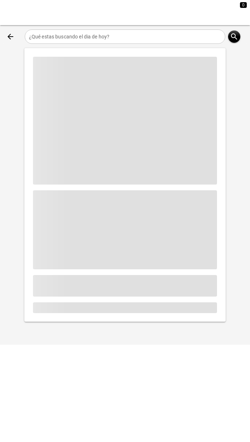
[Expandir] (217, 12)
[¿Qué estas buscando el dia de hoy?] (125, 36)
